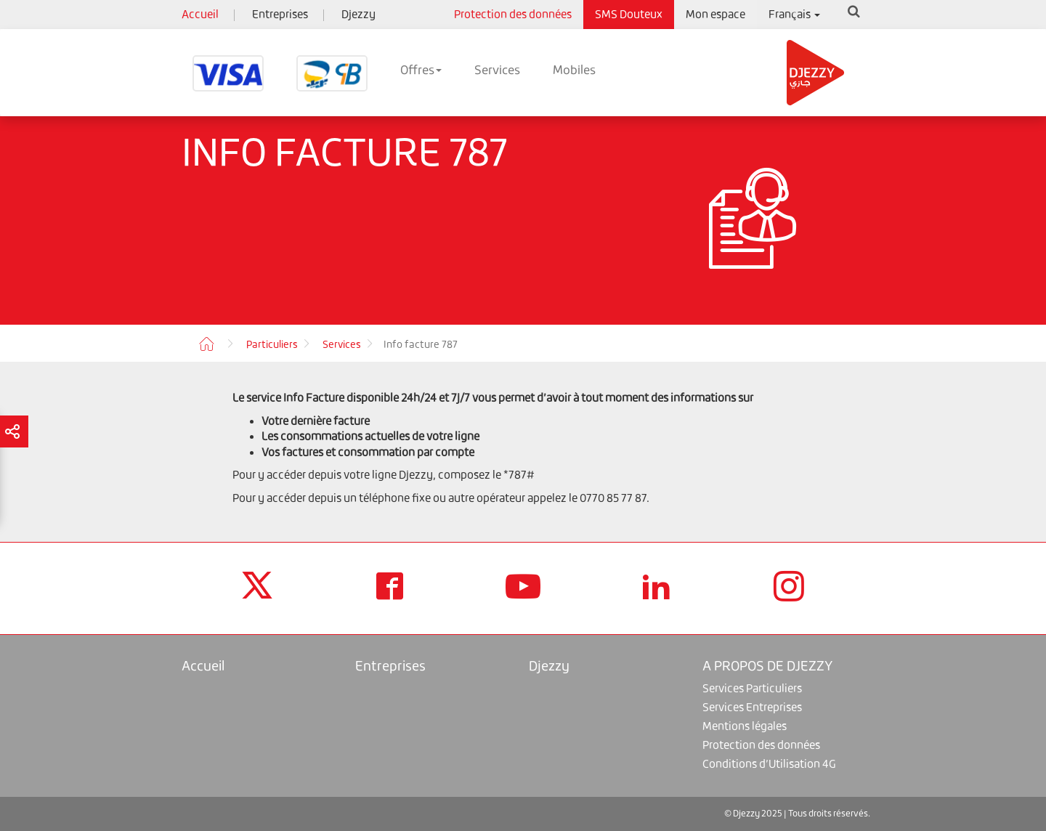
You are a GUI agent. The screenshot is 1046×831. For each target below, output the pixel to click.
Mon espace (715, 14)
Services (497, 69)
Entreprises (280, 14)
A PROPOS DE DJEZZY (767, 665)
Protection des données (513, 14)
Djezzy (358, 14)
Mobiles (574, 69)
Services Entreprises (752, 707)
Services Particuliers (752, 688)
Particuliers (272, 344)
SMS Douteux (628, 14)
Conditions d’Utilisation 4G (769, 764)
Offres (421, 69)
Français (794, 14)
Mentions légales (744, 726)
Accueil (200, 14)
